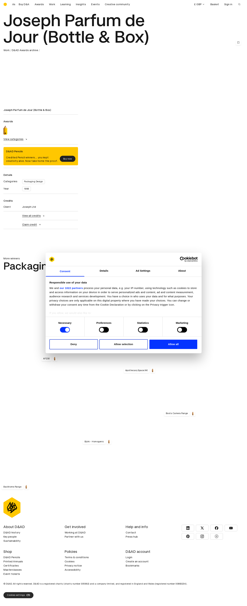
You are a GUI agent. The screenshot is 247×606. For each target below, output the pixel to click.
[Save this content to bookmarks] (238, 42)
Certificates (11, 565)
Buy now (67, 159)
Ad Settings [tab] (143, 270)
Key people (10, 536)
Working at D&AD (75, 532)
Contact (131, 532)
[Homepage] (5, 4)
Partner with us (74, 536)
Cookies (70, 561)
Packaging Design (33, 181)
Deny (73, 344)
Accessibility (73, 569)
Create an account (137, 561)
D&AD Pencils (11, 557)
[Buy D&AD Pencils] (20, 4)
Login (129, 557)
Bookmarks (133, 565)
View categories (15, 139)
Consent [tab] (65, 271)
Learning (65, 4)
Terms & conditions (77, 557)
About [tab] (182, 270)
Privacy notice (73, 565)
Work (52, 4)
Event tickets (11, 574)
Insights (81, 4)
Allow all (173, 344)
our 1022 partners (71, 288)
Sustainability (11, 540)
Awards (39, 4)
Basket (214, 4)
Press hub (132, 536)
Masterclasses (12, 569)
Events (95, 4)
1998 (26, 189)
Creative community (117, 4)
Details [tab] (104, 270)
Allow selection (123, 344)
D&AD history (11, 532)
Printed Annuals (13, 561)
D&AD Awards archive (25, 50)
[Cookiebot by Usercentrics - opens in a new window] (182, 259)
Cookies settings (18, 595)
